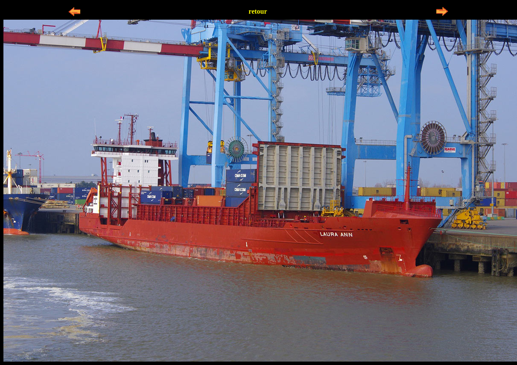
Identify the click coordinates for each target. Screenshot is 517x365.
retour (257, 11)
